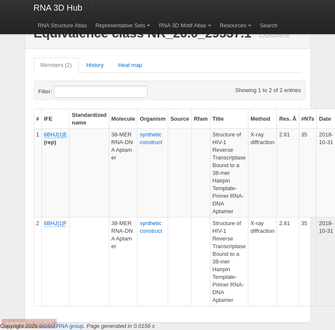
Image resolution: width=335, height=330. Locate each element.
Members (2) (56, 65)
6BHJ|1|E (55, 134)
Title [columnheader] (218, 119)
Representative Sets (120, 25)
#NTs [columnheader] (308, 119)
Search (268, 25)
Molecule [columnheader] (123, 119)
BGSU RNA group (61, 326)
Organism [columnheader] (153, 119)
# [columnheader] (37, 119)
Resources (233, 25)
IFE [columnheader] (48, 119)
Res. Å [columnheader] (287, 119)
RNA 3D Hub (58, 7)
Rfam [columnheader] (201, 119)
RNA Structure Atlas (62, 25)
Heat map (130, 65)
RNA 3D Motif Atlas (182, 25)
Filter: (66, 92)
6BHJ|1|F (55, 223)
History (94, 65)
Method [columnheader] (260, 119)
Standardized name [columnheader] (89, 119)
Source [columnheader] (179, 119)
